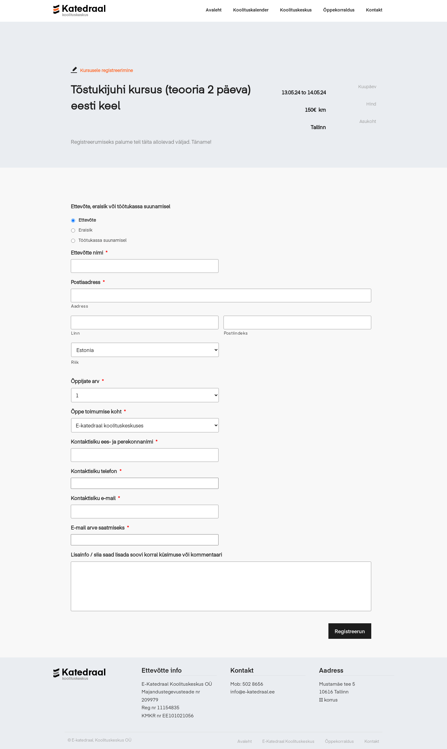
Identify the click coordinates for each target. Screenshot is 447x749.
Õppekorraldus (339, 741)
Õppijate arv (87, 381)
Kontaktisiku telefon (96, 471)
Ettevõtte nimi (89, 252)
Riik (75, 362)
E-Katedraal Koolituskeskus (288, 741)
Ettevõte (87, 220)
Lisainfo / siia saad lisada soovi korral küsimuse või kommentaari (146, 554)
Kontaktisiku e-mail (95, 498)
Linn (75, 333)
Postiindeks (236, 333)
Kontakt (371, 741)
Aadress (79, 306)
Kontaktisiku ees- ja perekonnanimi (114, 441)
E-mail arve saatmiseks (100, 527)
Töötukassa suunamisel (103, 240)
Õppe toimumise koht (98, 411)
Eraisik (86, 230)
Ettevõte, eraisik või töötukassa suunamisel (120, 206)
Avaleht (244, 741)
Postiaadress (88, 282)
